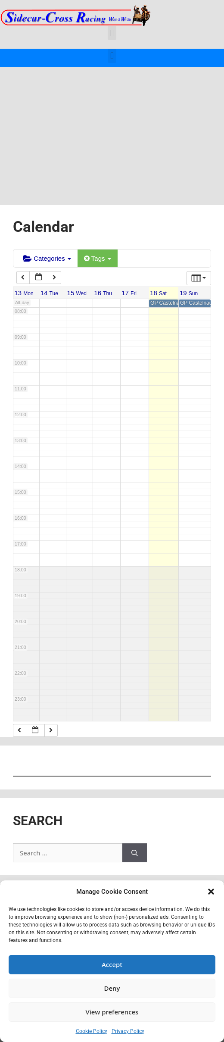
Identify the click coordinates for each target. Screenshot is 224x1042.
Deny (112, 988)
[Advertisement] (112, 132)
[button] (211, 891)
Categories (47, 258)
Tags (97, 258)
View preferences (112, 1012)
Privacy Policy (128, 1031)
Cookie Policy (91, 1031)
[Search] (134, 853)
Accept (112, 964)
